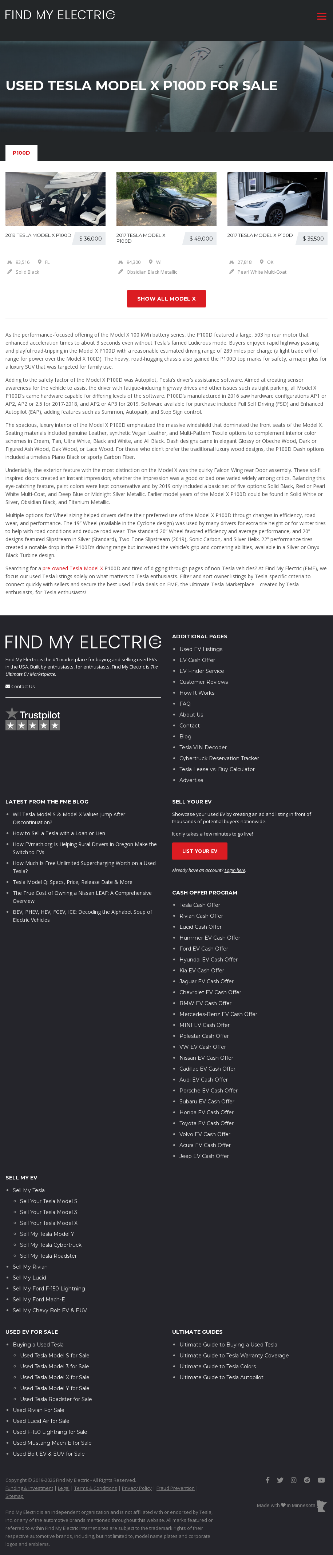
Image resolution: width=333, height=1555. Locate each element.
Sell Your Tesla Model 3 (48, 1206)
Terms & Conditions (95, 1482)
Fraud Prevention (175, 1482)
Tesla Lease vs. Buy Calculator (217, 763)
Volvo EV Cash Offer (204, 1128)
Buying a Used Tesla (38, 1338)
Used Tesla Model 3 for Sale (54, 1360)
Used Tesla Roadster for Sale (56, 1393)
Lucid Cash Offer (200, 920)
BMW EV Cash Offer (205, 997)
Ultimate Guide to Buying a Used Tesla (228, 1338)
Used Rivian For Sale (38, 1404)
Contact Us (23, 680)
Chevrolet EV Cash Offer (210, 986)
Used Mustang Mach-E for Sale (52, 1436)
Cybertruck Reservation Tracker (219, 752)
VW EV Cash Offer (202, 1041)
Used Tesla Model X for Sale (55, 1371)
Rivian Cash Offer (201, 910)
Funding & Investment (29, 1482)
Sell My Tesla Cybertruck (51, 1238)
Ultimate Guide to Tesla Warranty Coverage (234, 1349)
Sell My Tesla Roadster (48, 1249)
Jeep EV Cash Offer (204, 1150)
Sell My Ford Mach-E (39, 1293)
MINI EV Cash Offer (204, 1019)
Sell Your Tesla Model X (49, 1217)
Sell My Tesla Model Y (47, 1228)
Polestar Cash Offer (204, 1030)
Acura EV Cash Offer (205, 1139)
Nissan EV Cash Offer (206, 1051)
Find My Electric (22, 653)
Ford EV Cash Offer (203, 942)
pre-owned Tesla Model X (73, 568)
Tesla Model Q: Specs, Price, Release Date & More (72, 875)
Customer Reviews (203, 676)
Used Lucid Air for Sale (41, 1415)
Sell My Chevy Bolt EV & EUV (50, 1304)
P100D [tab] (21, 153)
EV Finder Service (201, 665)
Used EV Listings (200, 643)
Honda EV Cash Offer (206, 1106)
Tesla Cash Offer (199, 899)
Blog (185, 730)
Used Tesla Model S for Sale (55, 1349)
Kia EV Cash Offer (201, 964)
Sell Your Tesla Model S (49, 1195)
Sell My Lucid (29, 1271)
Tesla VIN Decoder (203, 741)
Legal (64, 1482)
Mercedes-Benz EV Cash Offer (218, 1008)
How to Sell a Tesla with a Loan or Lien (59, 827)
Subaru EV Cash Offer (206, 1095)
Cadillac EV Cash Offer (207, 1062)
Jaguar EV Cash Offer (206, 975)
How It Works (196, 686)
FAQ (185, 697)
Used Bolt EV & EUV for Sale (49, 1447)
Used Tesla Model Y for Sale (55, 1382)
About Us (191, 708)
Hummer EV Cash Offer (209, 931)
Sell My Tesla (29, 1184)
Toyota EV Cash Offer (206, 1117)
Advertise (191, 774)
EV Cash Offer (197, 654)
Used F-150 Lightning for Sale (50, 1426)
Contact (189, 719)
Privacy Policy (137, 1482)
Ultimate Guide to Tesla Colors (217, 1360)
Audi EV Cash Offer (203, 1073)
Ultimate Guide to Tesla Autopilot (221, 1371)
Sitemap (14, 1490)
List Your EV (200, 844)
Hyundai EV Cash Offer (208, 953)
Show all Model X (166, 298)
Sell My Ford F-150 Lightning (49, 1282)
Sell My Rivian (30, 1260)
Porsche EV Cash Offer (208, 1084)
